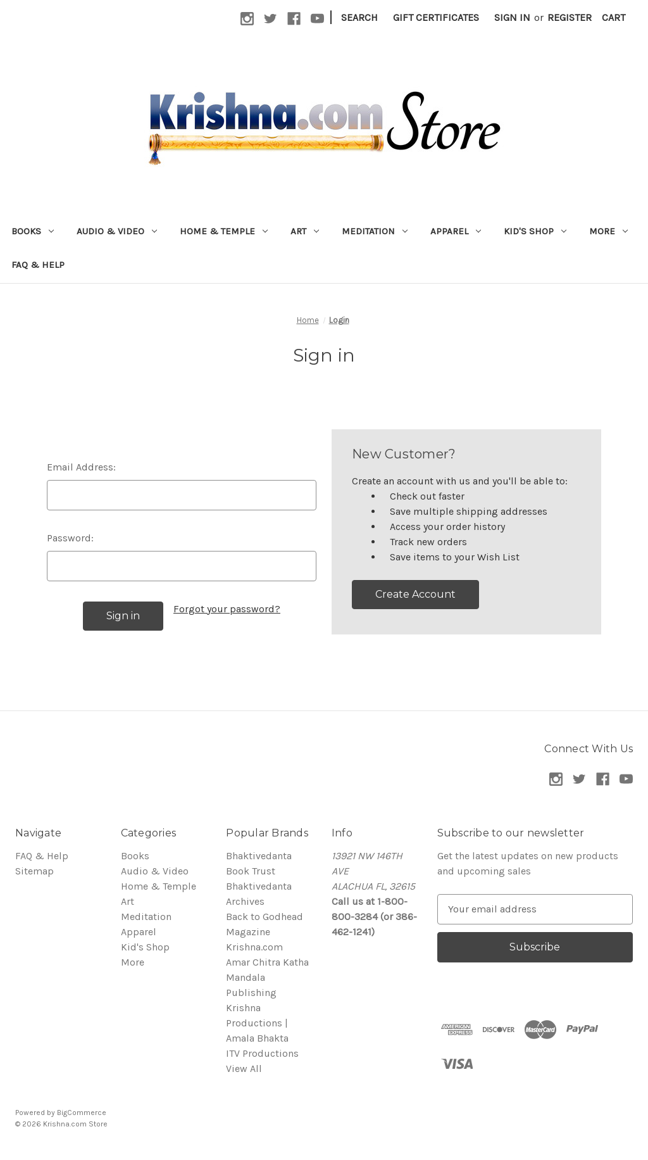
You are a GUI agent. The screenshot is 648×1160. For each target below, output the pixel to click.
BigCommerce (81, 1112)
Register (569, 17)
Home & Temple (224, 231)
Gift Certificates (436, 17)
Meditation (375, 231)
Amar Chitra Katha (267, 962)
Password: (70, 538)
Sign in (512, 17)
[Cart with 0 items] (613, 17)
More (608, 231)
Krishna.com (254, 947)
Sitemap (34, 871)
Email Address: (81, 467)
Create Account (415, 594)
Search (359, 17)
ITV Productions (262, 1053)
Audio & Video (117, 231)
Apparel (455, 231)
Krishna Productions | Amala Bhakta (257, 1023)
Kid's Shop (535, 231)
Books (32, 231)
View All (244, 1068)
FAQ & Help (38, 264)
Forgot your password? (226, 609)
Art (304, 231)
